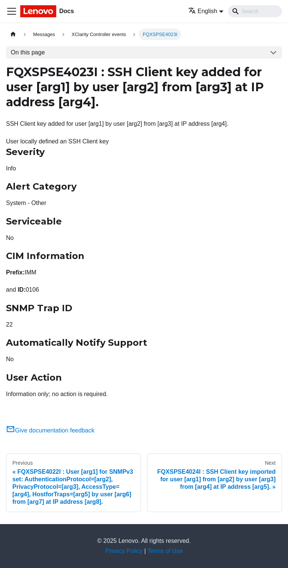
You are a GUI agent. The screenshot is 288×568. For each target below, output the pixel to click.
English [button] (202, 11)
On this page (28, 52)
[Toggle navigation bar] (11, 11)
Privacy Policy (124, 551)
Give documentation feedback (50, 430)
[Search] (255, 11)
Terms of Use (165, 551)
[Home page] (13, 34)
